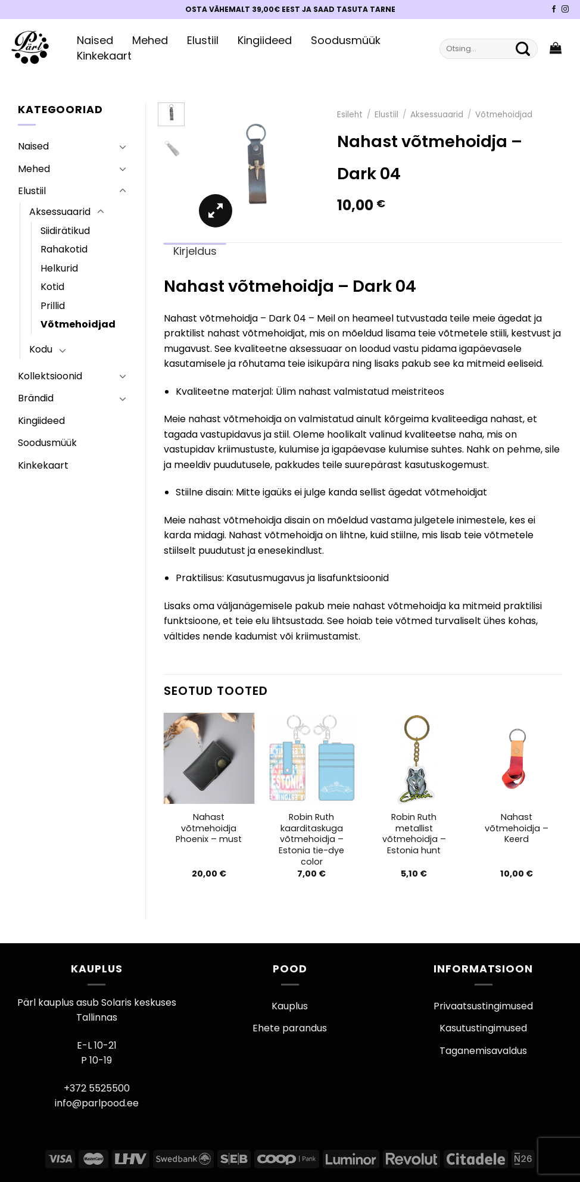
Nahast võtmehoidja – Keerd (516, 828)
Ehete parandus (289, 1028)
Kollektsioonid (50, 376)
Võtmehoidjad (78, 324)
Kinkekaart (104, 56)
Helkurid (59, 268)
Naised (95, 40)
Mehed (150, 40)
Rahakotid (64, 249)
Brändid (36, 398)
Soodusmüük (346, 40)
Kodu (40, 349)
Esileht (350, 114)
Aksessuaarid (60, 212)
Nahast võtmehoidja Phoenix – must (209, 828)
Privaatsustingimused (483, 1006)
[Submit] (523, 49)
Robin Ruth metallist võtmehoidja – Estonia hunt (414, 834)
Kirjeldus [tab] (195, 251)
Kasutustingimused (483, 1028)
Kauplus (290, 1006)
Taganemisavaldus (483, 1051)
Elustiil (203, 40)
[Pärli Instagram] (565, 9)
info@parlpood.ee (97, 1103)
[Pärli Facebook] (553, 9)
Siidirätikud (65, 231)
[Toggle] (122, 146)
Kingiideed (265, 40)
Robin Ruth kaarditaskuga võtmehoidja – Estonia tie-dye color (311, 840)
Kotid (52, 287)
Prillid (52, 306)
